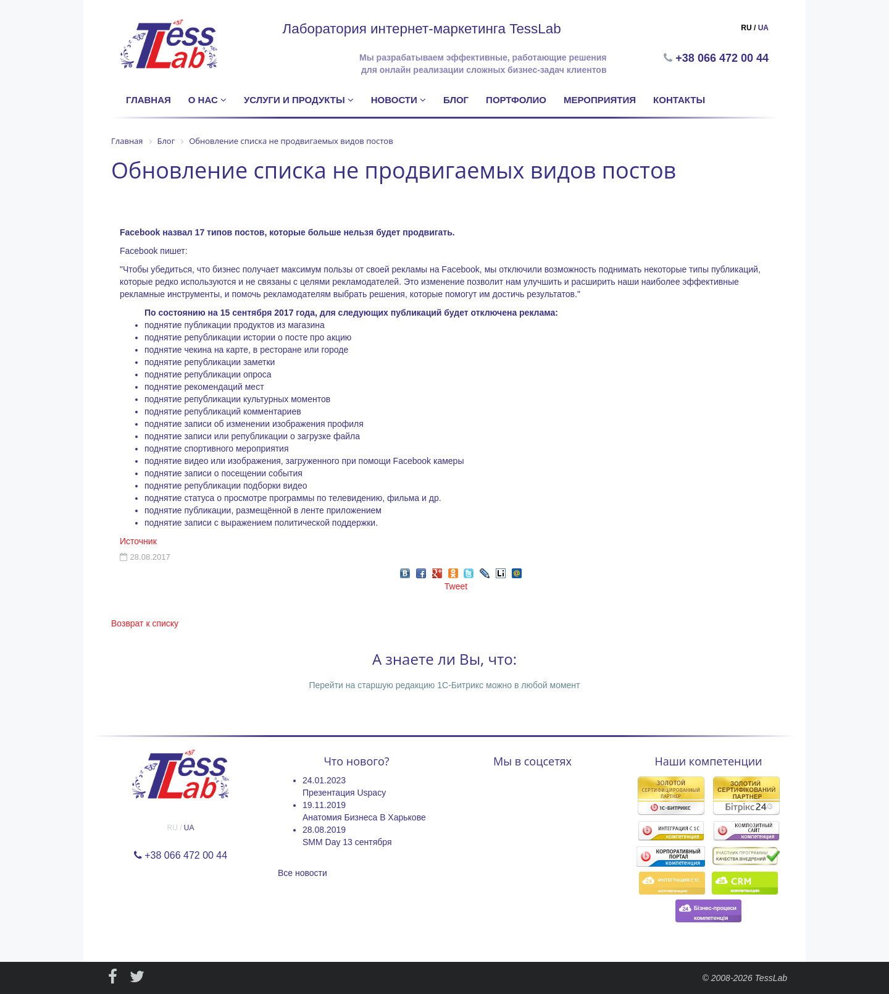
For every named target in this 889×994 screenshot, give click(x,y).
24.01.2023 (324, 780)
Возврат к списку (144, 623)
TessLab (771, 978)
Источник (138, 541)
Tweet (455, 586)
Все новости (302, 873)
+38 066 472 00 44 (723, 58)
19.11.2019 (324, 805)
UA (763, 27)
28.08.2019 (324, 830)
